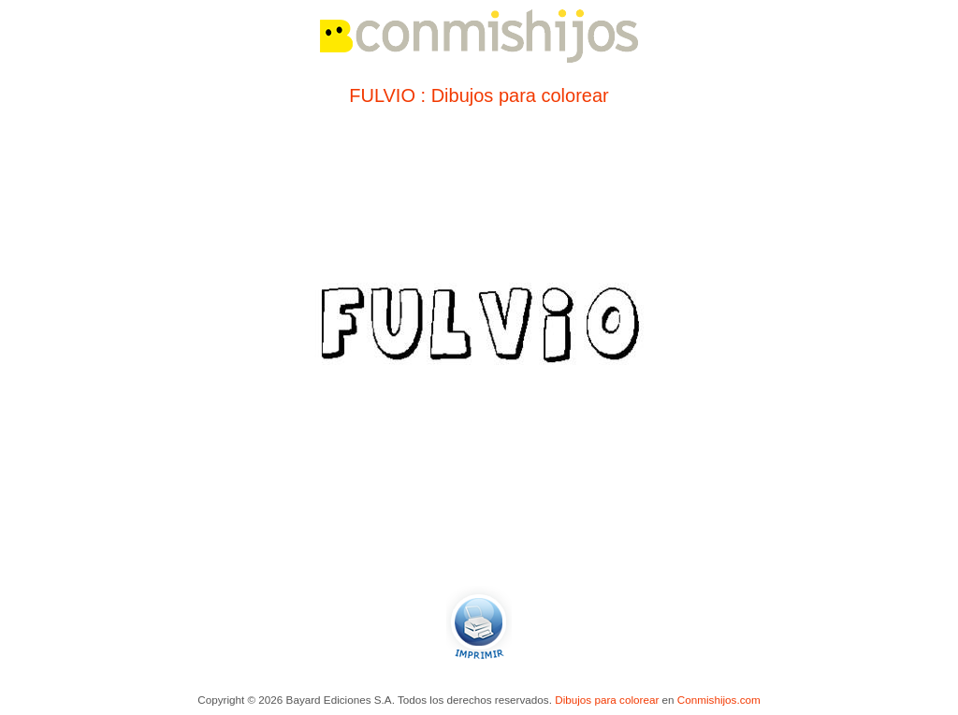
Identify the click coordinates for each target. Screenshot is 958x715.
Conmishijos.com (719, 699)
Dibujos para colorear (607, 699)
